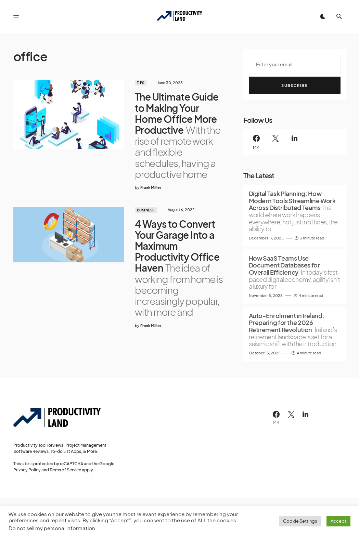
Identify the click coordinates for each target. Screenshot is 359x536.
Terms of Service (65, 469)
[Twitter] (275, 142)
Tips (137, 83)
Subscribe (294, 85)
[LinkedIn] (294, 142)
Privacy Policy (27, 469)
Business (142, 210)
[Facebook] (256, 142)
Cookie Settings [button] (300, 521)
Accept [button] (338, 521)
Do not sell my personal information (52, 528)
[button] (16, 16)
